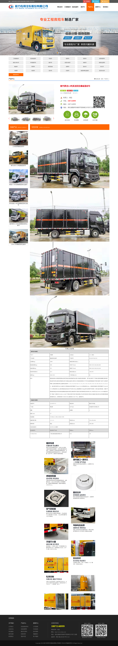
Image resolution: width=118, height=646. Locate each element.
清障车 (67, 66)
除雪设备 (50, 66)
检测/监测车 (102, 62)
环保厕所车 (33, 62)
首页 (102, 79)
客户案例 (35, 636)
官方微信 (95, 1)
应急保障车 (24, 629)
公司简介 (11, 626)
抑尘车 (102, 66)
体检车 (85, 62)
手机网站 (87, 1)
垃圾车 (67, 70)
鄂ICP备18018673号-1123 (62, 637)
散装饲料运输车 (85, 70)
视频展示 (35, 634)
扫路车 (33, 70)
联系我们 (105, 7)
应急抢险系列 (24, 626)
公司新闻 (35, 626)
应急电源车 (75, 7)
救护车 (83, 7)
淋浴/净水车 (16, 62)
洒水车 (85, 66)
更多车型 (23, 636)
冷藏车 (16, 70)
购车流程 (11, 634)
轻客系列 (23, 634)
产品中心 (90, 7)
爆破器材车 (16, 74)
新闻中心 (98, 7)
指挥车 (67, 58)
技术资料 (35, 631)
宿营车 (85, 58)
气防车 (50, 58)
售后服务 (11, 631)
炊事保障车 (102, 58)
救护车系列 (24, 631)
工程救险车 (67, 7)
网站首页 (60, 7)
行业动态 (35, 629)
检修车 (16, 66)
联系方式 (105, 1)
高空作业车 (102, 70)
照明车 (33, 66)
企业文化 (11, 629)
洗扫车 (50, 70)
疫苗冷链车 (67, 62)
